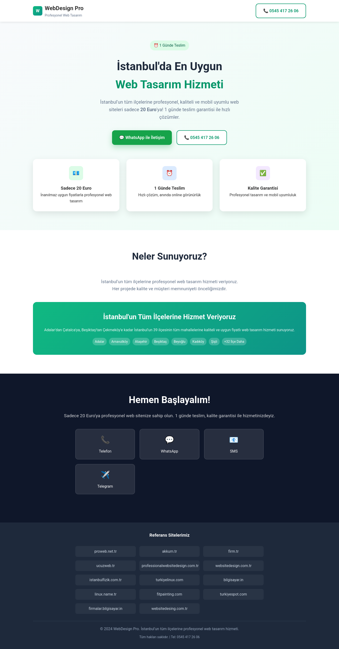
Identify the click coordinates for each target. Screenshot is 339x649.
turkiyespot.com (233, 594)
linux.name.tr (106, 594)
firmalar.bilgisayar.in (105, 608)
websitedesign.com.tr (233, 565)
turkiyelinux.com (169, 580)
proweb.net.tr (105, 551)
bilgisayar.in (233, 580)
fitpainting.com (169, 594)
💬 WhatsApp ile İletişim (142, 137)
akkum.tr (169, 551)
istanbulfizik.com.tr (105, 580)
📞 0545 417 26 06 (281, 10)
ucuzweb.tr (105, 565)
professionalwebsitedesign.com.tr (170, 565)
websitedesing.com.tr (169, 608)
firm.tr (233, 551)
